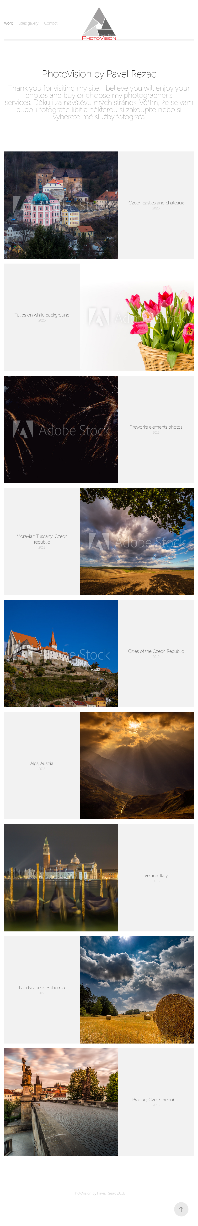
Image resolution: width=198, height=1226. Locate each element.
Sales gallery (28, 23)
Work (8, 23)
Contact (50, 23)
